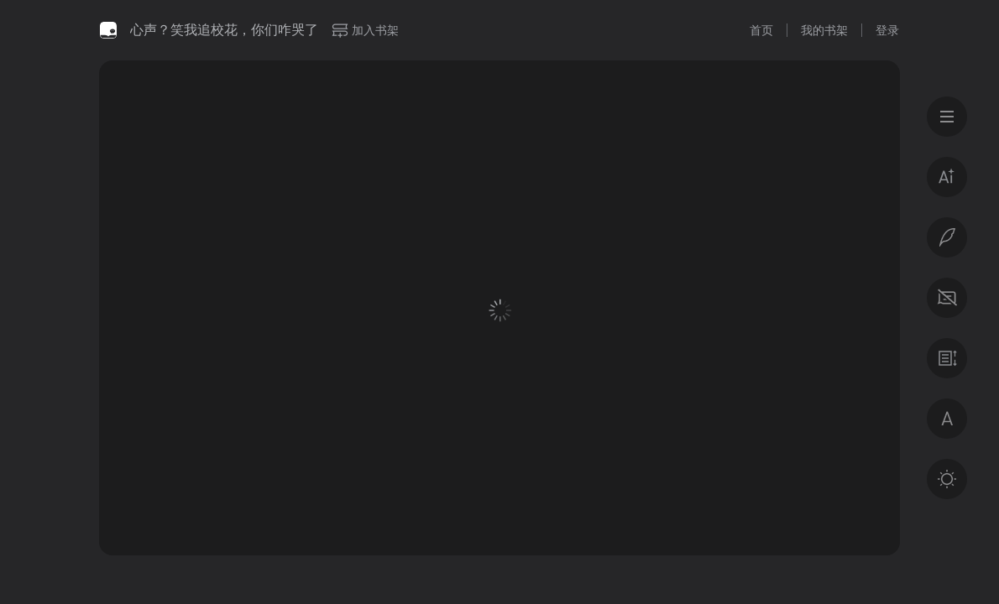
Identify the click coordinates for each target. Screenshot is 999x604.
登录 (887, 30)
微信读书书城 (108, 30)
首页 (761, 30)
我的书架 (824, 30)
